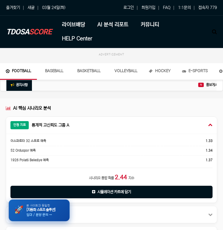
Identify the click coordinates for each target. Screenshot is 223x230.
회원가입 (148, 7)
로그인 (128, 7)
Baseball (54, 100)
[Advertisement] (111, 73)
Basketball (88, 100)
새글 (31, 7)
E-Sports (195, 100)
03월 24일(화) (53, 7)
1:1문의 (184, 7)
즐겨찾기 (13, 7)
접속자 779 (207, 7)
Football (18, 100)
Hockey (159, 100)
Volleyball (125, 100)
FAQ (166, 7)
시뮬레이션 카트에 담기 (111, 221)
